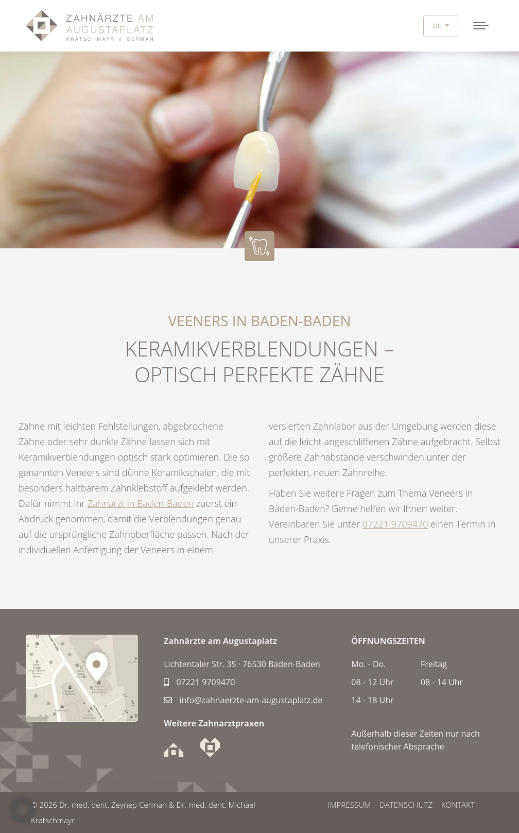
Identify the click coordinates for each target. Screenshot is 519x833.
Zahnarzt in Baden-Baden (141, 503)
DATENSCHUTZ (405, 805)
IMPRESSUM (348, 805)
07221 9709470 (395, 524)
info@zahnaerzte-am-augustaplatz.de (243, 700)
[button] (22, 810)
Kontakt (458, 805)
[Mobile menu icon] (481, 26)
